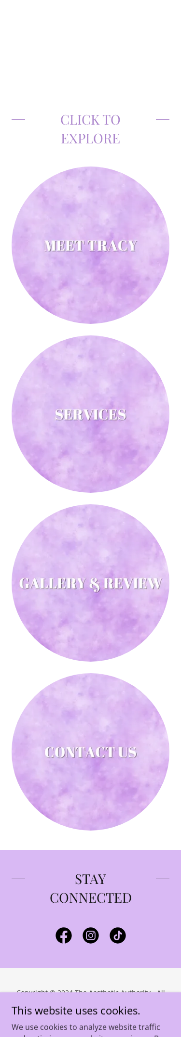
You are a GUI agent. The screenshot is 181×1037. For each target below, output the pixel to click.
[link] (63, 937)
